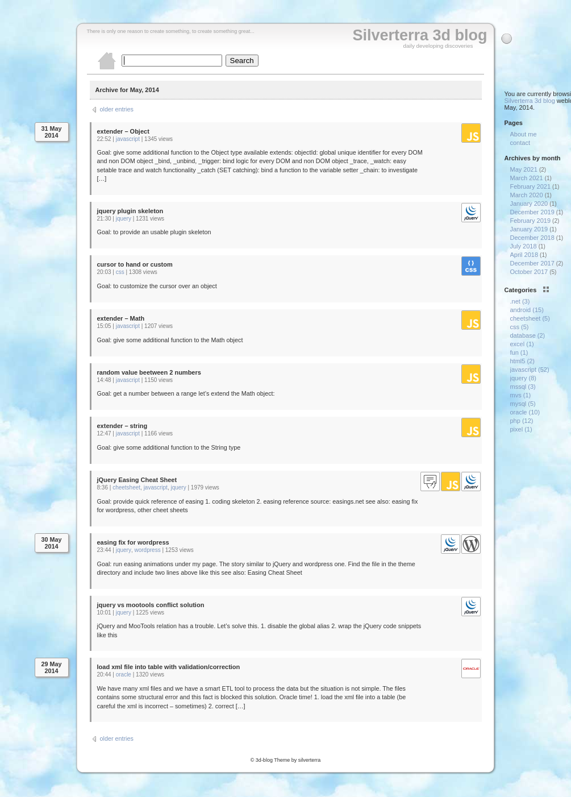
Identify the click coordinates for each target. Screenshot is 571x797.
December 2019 (532, 212)
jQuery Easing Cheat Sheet (137, 479)
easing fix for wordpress (133, 542)
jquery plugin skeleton (130, 210)
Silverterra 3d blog (419, 35)
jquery (123, 218)
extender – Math (121, 318)
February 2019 (530, 220)
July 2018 (523, 246)
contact (520, 142)
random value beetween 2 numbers (149, 372)
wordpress (148, 550)
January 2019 (529, 229)
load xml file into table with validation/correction (168, 666)
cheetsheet (126, 487)
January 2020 (529, 203)
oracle (123, 674)
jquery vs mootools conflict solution (151, 604)
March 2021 (526, 178)
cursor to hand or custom (135, 264)
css (120, 272)
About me (523, 134)
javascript (128, 139)
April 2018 (524, 254)
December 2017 (532, 263)
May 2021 (523, 169)
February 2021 (530, 186)
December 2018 (532, 237)
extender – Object (123, 131)
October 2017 (529, 271)
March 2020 (526, 195)
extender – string (122, 425)
